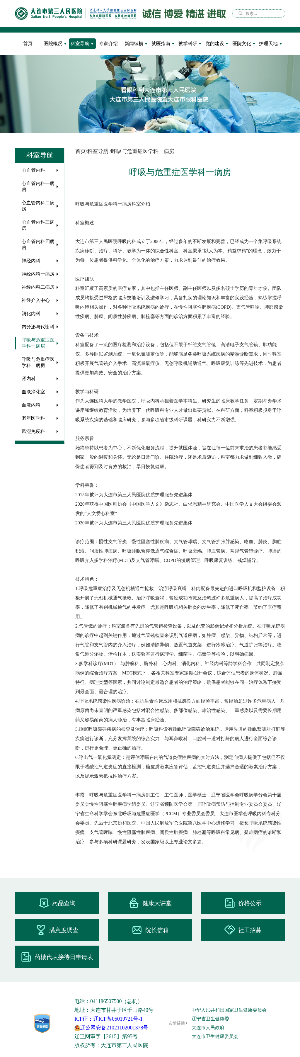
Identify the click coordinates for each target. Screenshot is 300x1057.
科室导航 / (99, 151)
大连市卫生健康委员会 (215, 1036)
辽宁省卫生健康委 (210, 1018)
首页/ (81, 151)
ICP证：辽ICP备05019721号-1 (108, 1019)
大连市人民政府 (208, 1027)
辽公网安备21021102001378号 (111, 1028)
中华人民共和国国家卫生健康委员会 (229, 1009)
